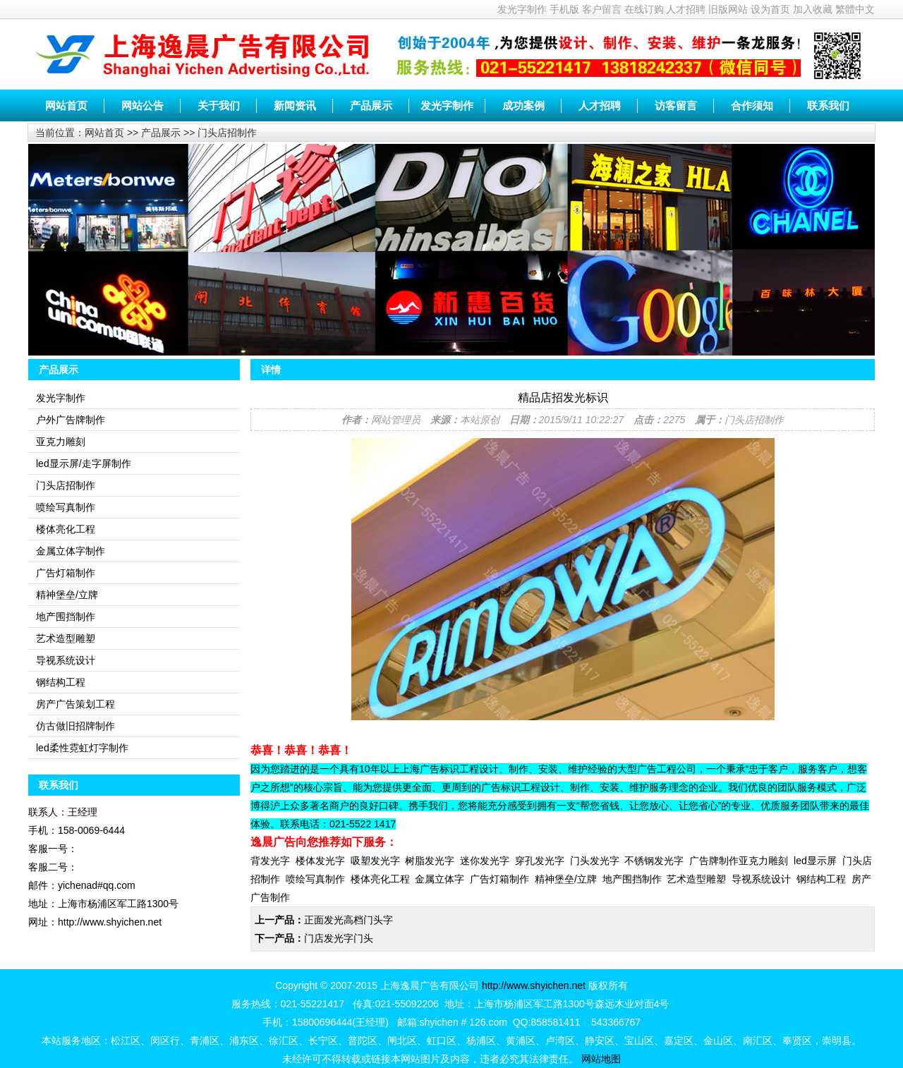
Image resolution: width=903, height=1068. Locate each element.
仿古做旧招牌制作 (75, 726)
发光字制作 (522, 9)
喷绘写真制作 (65, 507)
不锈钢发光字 (654, 860)
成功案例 (523, 105)
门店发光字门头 (338, 938)
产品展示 (371, 105)
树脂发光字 (429, 860)
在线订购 (644, 9)
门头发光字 (594, 860)
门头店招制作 (227, 132)
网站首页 (66, 105)
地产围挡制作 (65, 616)
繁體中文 (855, 9)
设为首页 (770, 9)
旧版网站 (728, 9)
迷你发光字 (484, 860)
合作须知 (752, 105)
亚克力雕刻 (60, 441)
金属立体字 (439, 879)
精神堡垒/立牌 (67, 594)
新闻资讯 (295, 105)
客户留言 (602, 9)
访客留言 (676, 105)
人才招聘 (685, 9)
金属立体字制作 (70, 551)
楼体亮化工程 (65, 529)
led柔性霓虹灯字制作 (82, 747)
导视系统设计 (65, 660)
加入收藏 (812, 9)
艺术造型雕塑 (65, 638)
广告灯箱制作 (65, 572)
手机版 (564, 9)
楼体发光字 (320, 860)
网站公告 (142, 105)
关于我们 (219, 105)
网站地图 (601, 1058)
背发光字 (270, 860)
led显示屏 (815, 860)
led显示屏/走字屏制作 (83, 463)
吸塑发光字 (375, 860)
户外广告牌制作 (70, 419)
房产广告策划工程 (75, 704)
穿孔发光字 (539, 860)
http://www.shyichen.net (534, 985)
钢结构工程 (60, 682)
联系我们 (828, 105)
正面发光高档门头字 (348, 920)
